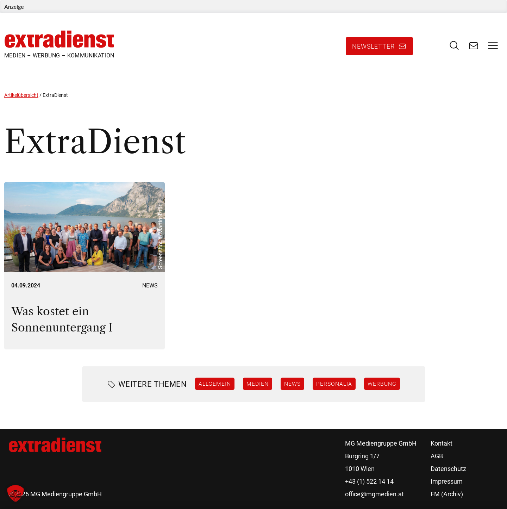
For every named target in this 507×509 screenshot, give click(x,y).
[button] (15, 493)
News (150, 285)
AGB (437, 456)
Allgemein (215, 383)
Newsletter (373, 46)
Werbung (382, 383)
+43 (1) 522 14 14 (369, 481)
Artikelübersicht (21, 95)
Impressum (447, 481)
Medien (257, 383)
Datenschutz (448, 468)
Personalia (334, 383)
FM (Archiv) (447, 494)
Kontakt (441, 443)
